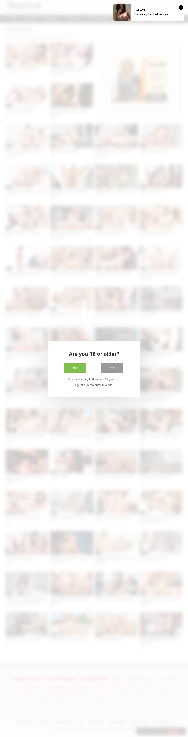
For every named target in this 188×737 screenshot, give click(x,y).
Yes (75, 367)
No (111, 367)
